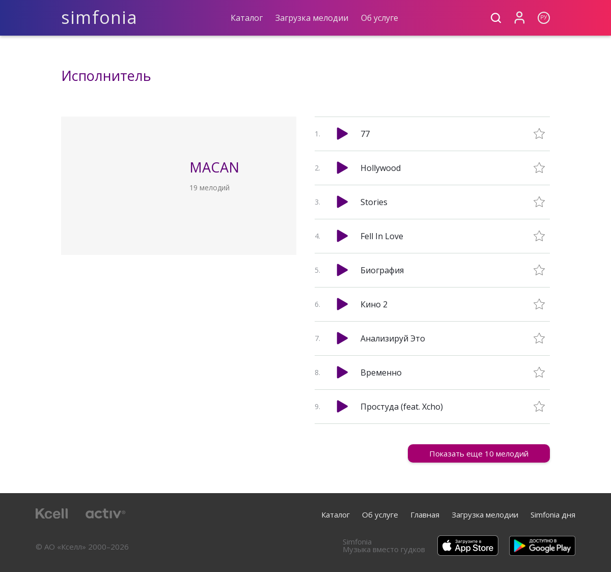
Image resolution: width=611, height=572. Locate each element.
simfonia (99, 17)
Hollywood (380, 168)
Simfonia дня (553, 514)
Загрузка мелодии (311, 17)
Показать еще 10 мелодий (479, 453)
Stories (373, 202)
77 (365, 133)
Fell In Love (381, 236)
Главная (424, 514)
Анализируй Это (392, 338)
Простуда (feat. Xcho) (401, 406)
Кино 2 (373, 304)
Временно (381, 372)
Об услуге (379, 17)
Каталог (247, 17)
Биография (382, 270)
